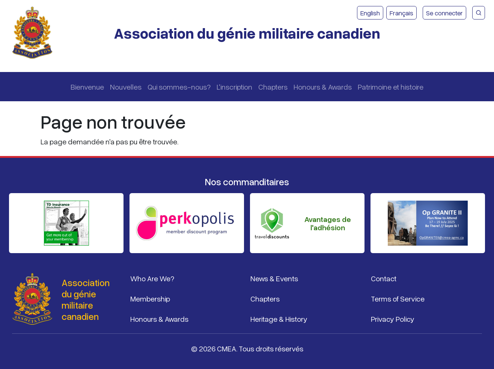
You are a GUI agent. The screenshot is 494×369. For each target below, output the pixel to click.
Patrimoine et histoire (390, 86)
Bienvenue (87, 86)
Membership (150, 298)
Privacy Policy (392, 318)
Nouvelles (126, 86)
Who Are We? (152, 278)
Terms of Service (398, 298)
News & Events (274, 278)
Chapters (273, 86)
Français (401, 13)
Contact (383, 278)
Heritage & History (278, 318)
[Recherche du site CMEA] (478, 13)
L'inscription (234, 86)
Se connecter (444, 13)
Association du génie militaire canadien (247, 33)
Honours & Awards (323, 86)
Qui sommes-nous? (179, 86)
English (370, 13)
